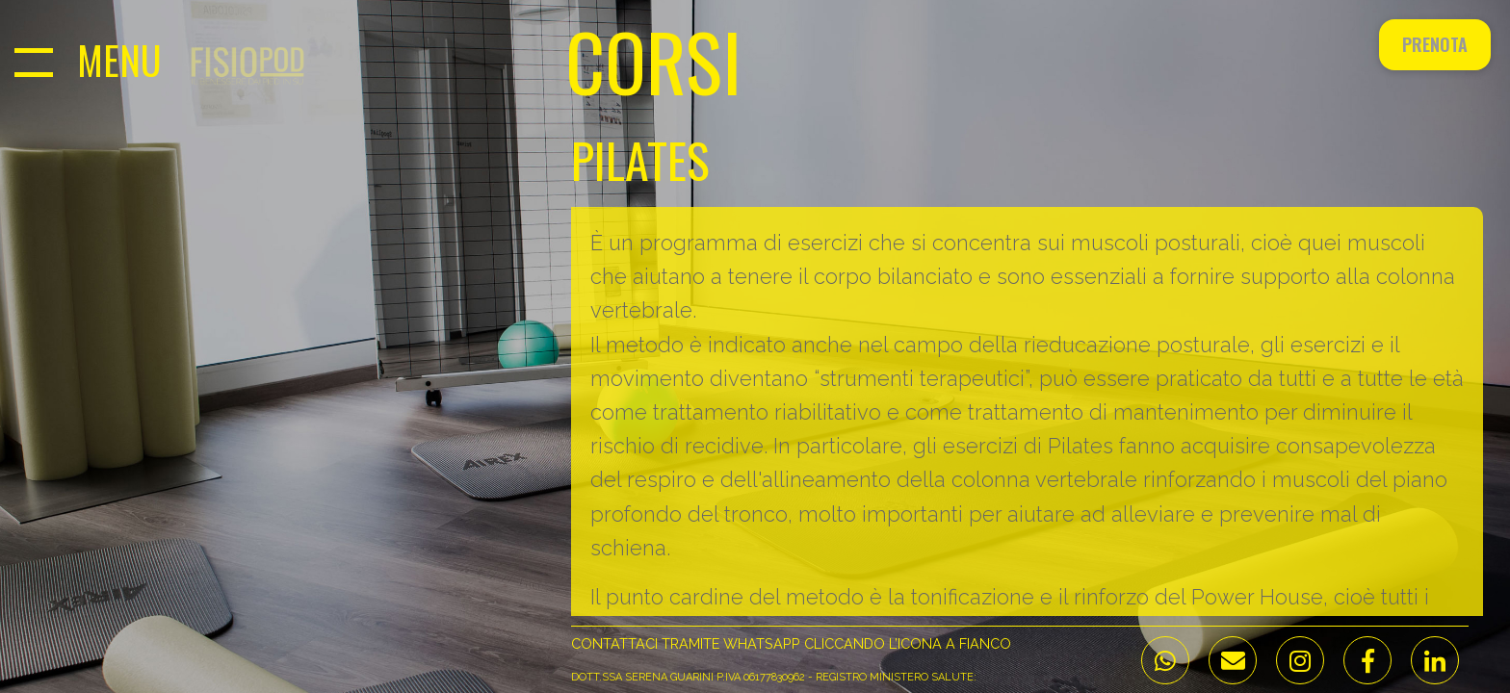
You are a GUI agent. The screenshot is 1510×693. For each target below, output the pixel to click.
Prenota (1435, 44)
